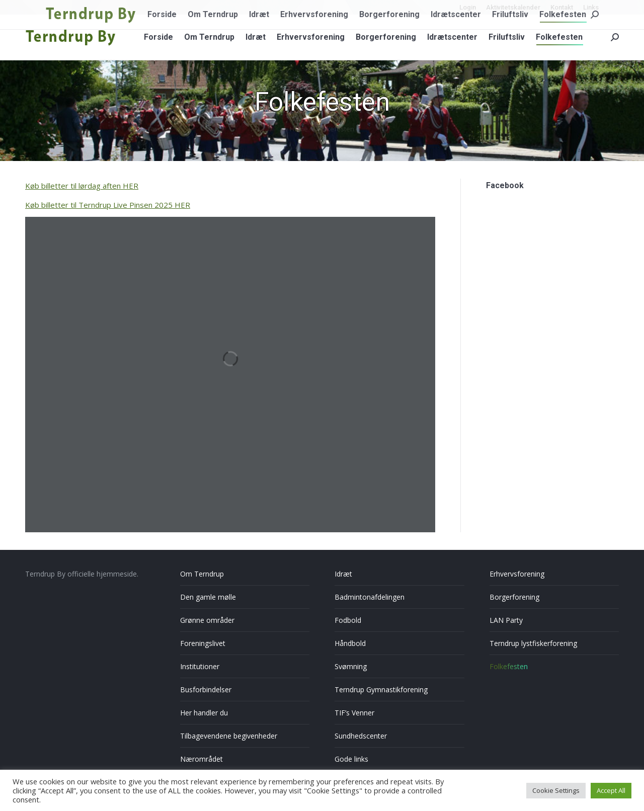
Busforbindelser (205, 689)
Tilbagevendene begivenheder (228, 736)
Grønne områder (207, 620)
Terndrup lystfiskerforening (533, 643)
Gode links (351, 759)
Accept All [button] (611, 790)
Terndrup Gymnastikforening (381, 689)
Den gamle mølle (208, 597)
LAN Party (506, 620)
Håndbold (350, 643)
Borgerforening (514, 597)
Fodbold (348, 620)
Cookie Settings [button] (556, 790)
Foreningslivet (202, 643)
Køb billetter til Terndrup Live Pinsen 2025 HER (107, 205)
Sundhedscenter (361, 736)
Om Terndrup (202, 574)
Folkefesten (509, 666)
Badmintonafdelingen (370, 597)
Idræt (343, 574)
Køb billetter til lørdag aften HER (81, 186)
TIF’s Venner (354, 712)
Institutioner (199, 666)
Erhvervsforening (517, 574)
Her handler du (204, 712)
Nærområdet (201, 759)
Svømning (351, 666)
